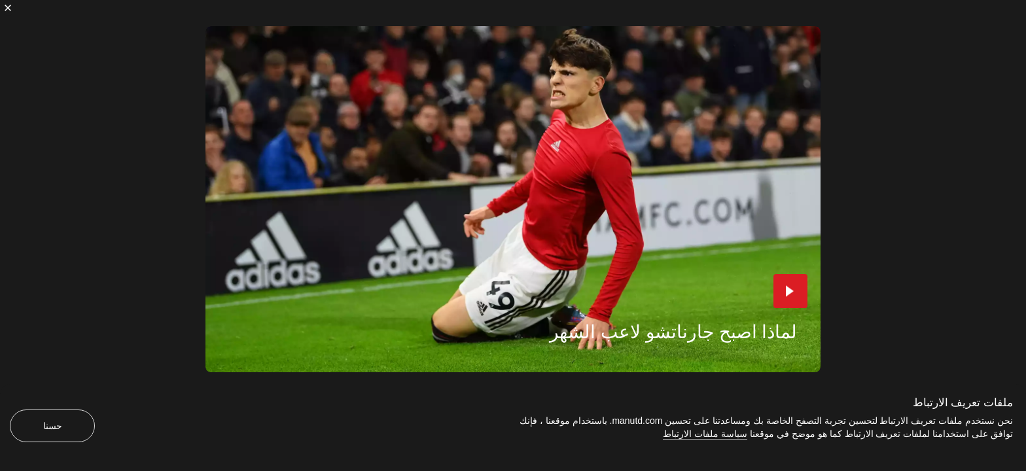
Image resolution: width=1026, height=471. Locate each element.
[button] (790, 291)
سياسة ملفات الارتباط (705, 433)
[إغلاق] (8, 8)
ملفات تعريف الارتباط (963, 402)
